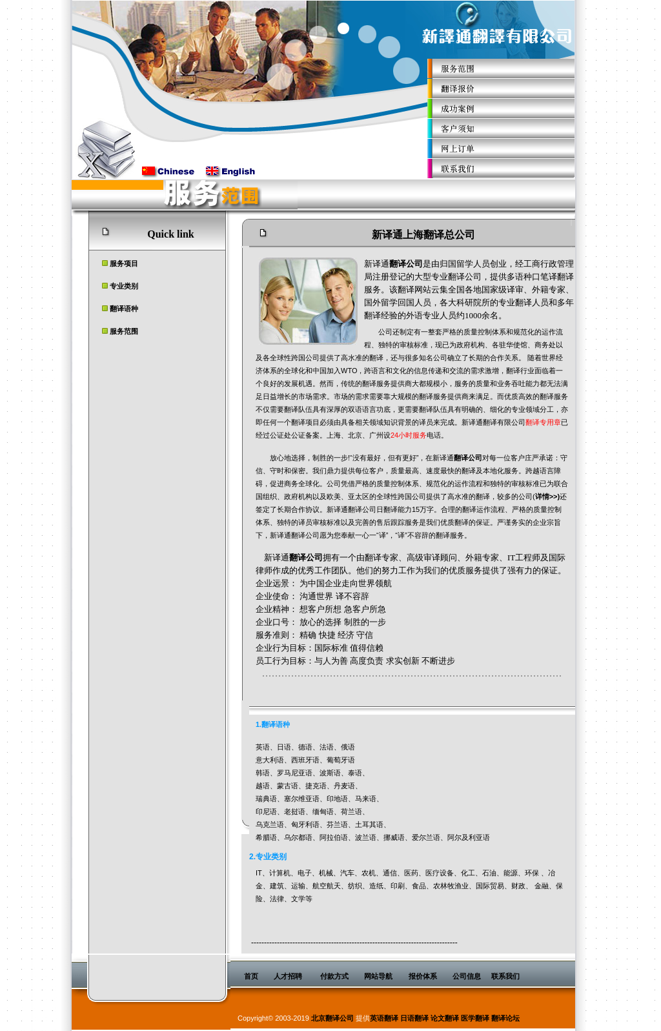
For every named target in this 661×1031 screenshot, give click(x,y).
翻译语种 (124, 308)
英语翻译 (384, 1018)
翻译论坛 (505, 1018)
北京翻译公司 (332, 1018)
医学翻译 (475, 1018)
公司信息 (467, 976)
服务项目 (124, 263)
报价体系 (423, 976)
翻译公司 (406, 264)
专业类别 (124, 286)
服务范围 (124, 331)
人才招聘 (288, 976)
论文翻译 (445, 1018)
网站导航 (378, 976)
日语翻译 (414, 1018)
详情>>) (547, 496)
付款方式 (334, 976)
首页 (251, 976)
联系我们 (505, 976)
